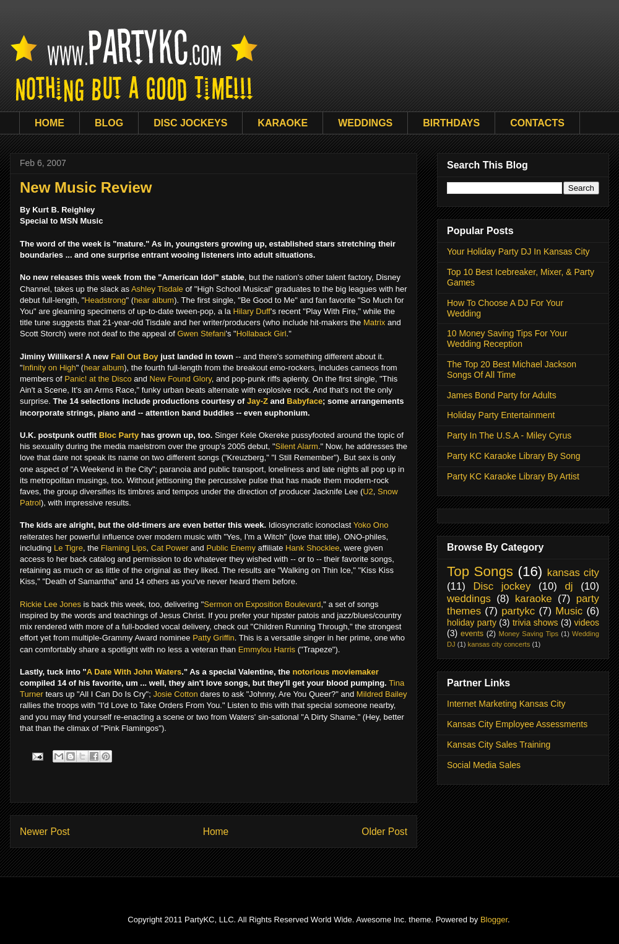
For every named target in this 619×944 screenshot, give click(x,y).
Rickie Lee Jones (50, 604)
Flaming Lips (124, 548)
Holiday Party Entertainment (501, 415)
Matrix (374, 322)
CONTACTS (537, 123)
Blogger (494, 919)
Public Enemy (230, 548)
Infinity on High (49, 367)
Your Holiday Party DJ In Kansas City (518, 251)
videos (586, 622)
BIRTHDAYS (451, 123)
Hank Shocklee (312, 548)
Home (216, 831)
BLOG (109, 123)
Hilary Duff (252, 311)
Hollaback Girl (261, 333)
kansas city (573, 573)
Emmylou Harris (266, 649)
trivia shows (535, 622)
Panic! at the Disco (97, 378)
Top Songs (480, 571)
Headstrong (105, 300)
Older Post (384, 831)
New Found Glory (181, 378)
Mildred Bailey (382, 694)
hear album (154, 300)
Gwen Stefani (201, 333)
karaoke (533, 599)
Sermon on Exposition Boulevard (262, 604)
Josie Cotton (175, 694)
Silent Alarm (296, 446)
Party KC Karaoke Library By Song (514, 456)
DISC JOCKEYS (190, 123)
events (472, 633)
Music (568, 611)
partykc (518, 611)
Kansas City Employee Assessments (517, 724)
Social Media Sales (484, 765)
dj (569, 586)
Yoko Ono (371, 525)
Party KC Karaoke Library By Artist (513, 476)
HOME (49, 123)
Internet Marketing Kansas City (506, 704)
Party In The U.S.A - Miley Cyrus (509, 435)
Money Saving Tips (529, 633)
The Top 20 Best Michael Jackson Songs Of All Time (511, 369)
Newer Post (45, 831)
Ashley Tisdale (157, 289)
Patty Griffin (214, 637)
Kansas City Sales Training (498, 745)
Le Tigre (68, 548)
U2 (368, 491)
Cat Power (170, 548)
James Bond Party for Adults (501, 395)
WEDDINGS (365, 123)
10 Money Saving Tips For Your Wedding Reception (507, 338)
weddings (469, 599)
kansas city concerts (499, 644)
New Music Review (86, 187)
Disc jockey (501, 586)
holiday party (471, 622)
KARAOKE (283, 123)
